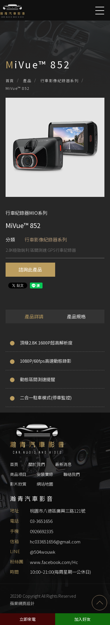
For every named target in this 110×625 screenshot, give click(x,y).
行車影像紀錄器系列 (59, 80)
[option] (55, 150)
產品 (27, 80)
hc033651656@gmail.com (55, 541)
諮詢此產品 (30, 269)
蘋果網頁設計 (22, 603)
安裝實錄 (45, 474)
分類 (10, 239)
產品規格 (76, 316)
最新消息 (63, 464)
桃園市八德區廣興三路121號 (57, 511)
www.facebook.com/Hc (54, 562)
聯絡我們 (71, 474)
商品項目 (18, 474)
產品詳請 (34, 316)
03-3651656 (41, 521)
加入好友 (82, 619)
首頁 (10, 80)
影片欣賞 (18, 484)
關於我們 (36, 464)
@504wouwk (42, 552)
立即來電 (27, 619)
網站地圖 (45, 484)
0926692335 (41, 531)
